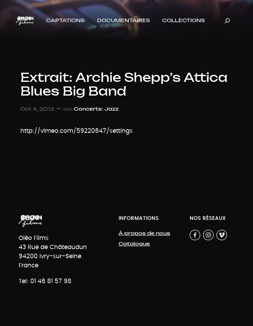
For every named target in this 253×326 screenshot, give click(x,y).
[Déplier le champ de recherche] (227, 20)
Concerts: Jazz (96, 109)
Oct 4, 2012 (37, 109)
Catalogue (134, 244)
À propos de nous (144, 233)
